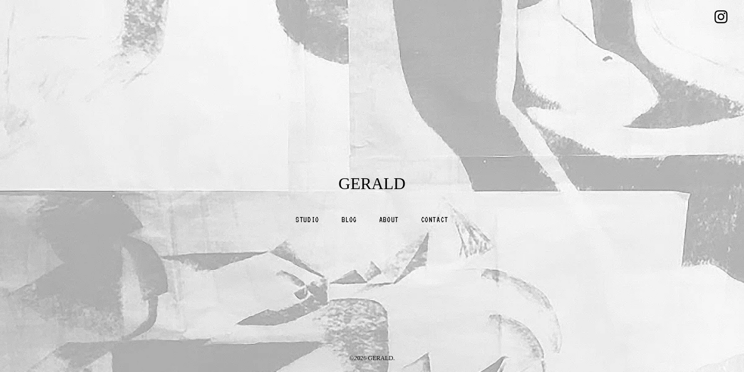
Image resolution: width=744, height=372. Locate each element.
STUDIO (307, 219)
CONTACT (434, 219)
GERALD (372, 183)
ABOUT (389, 219)
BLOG (349, 219)
